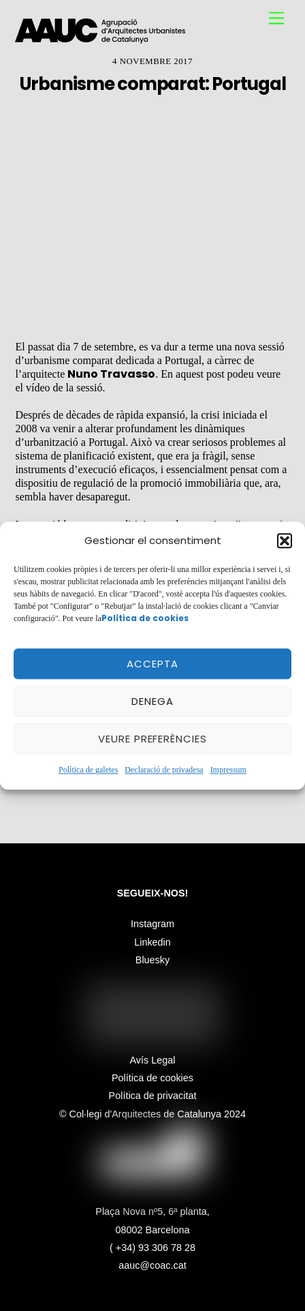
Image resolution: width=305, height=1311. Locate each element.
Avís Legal (153, 1060)
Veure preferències (153, 739)
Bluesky (152, 959)
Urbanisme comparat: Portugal (152, 84)
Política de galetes (88, 770)
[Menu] (276, 18)
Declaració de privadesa (164, 770)
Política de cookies (152, 1077)
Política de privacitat (153, 1095)
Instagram (152, 923)
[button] (284, 540)
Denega (152, 701)
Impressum (228, 770)
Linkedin (152, 942)
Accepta (152, 664)
